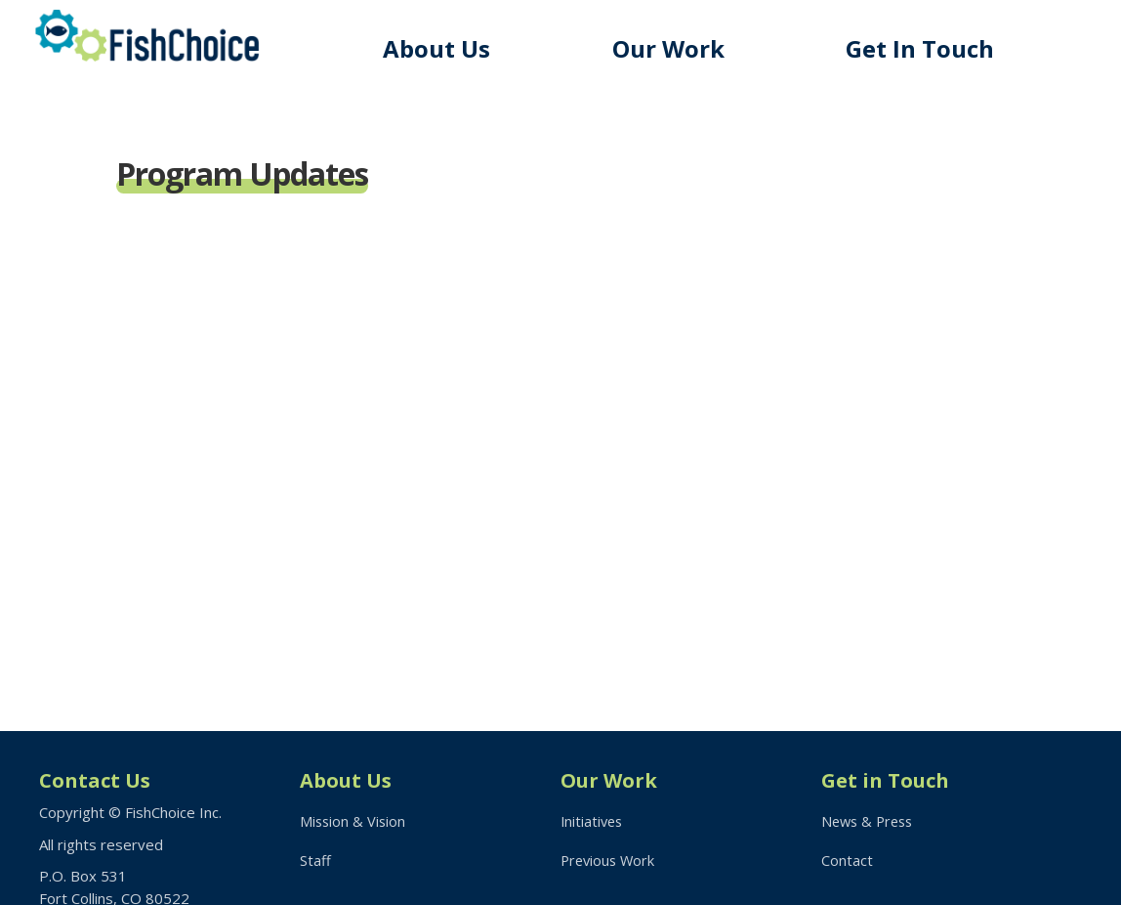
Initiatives (593, 821)
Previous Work (609, 862)
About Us (449, 48)
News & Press (870, 821)
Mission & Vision (354, 821)
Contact (847, 862)
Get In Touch (925, 48)
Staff (315, 862)
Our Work (677, 48)
